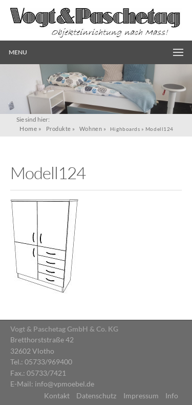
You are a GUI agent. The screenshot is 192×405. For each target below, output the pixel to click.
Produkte (58, 128)
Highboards (125, 129)
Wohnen (90, 128)
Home (28, 128)
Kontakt (57, 396)
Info (171, 396)
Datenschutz (96, 396)
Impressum (141, 396)
